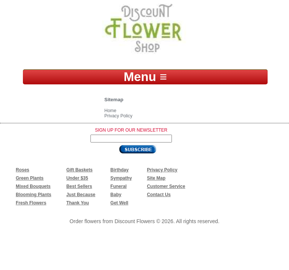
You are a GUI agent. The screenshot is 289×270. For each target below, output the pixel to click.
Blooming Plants (33, 194)
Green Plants (30, 178)
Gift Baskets (79, 169)
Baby (115, 194)
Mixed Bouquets (33, 186)
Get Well (119, 203)
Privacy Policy (118, 115)
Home (110, 110)
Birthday (119, 169)
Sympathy (121, 178)
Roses (22, 169)
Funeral (118, 186)
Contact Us (158, 194)
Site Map (156, 178)
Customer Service (166, 186)
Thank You (77, 203)
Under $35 (77, 178)
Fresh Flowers (31, 203)
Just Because (80, 194)
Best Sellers (79, 186)
